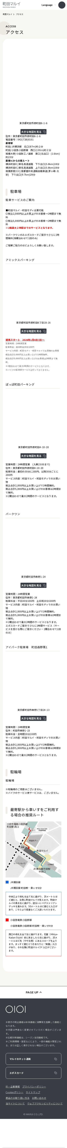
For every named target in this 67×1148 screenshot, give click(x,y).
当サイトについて (15, 1132)
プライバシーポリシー (34, 1115)
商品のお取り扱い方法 (17, 1126)
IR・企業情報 (13, 1115)
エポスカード (17, 1102)
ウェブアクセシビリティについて (45, 1132)
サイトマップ (33, 1121)
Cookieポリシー (14, 1121)
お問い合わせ (39, 1126)
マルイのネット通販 (20, 1088)
